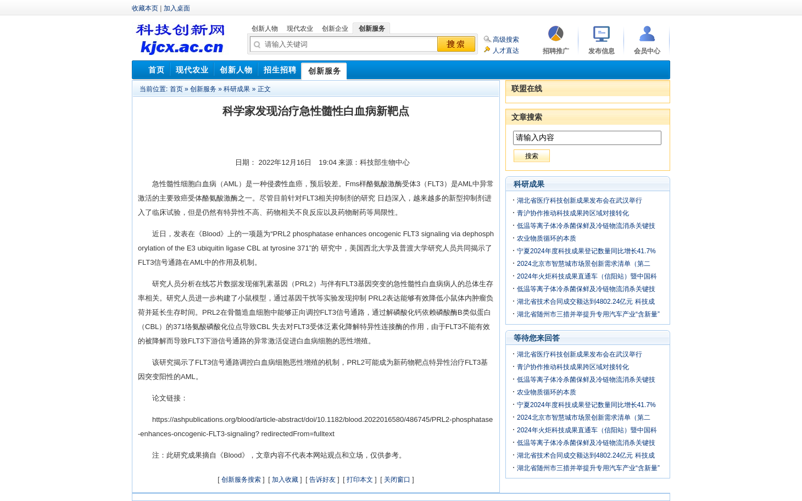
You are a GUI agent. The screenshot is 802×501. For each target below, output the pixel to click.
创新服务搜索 (241, 479)
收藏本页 (145, 8)
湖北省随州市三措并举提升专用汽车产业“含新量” (588, 314)
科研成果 (237, 89)
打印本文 (360, 479)
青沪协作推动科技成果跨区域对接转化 (573, 213)
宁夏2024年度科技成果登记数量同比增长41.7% (586, 251)
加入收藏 (285, 479)
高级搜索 (506, 39)
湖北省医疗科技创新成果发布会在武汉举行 (579, 200)
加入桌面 (177, 8)
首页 (176, 89)
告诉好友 (322, 479)
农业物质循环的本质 (546, 238)
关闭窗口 (397, 479)
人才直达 (506, 50)
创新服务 (203, 89)
